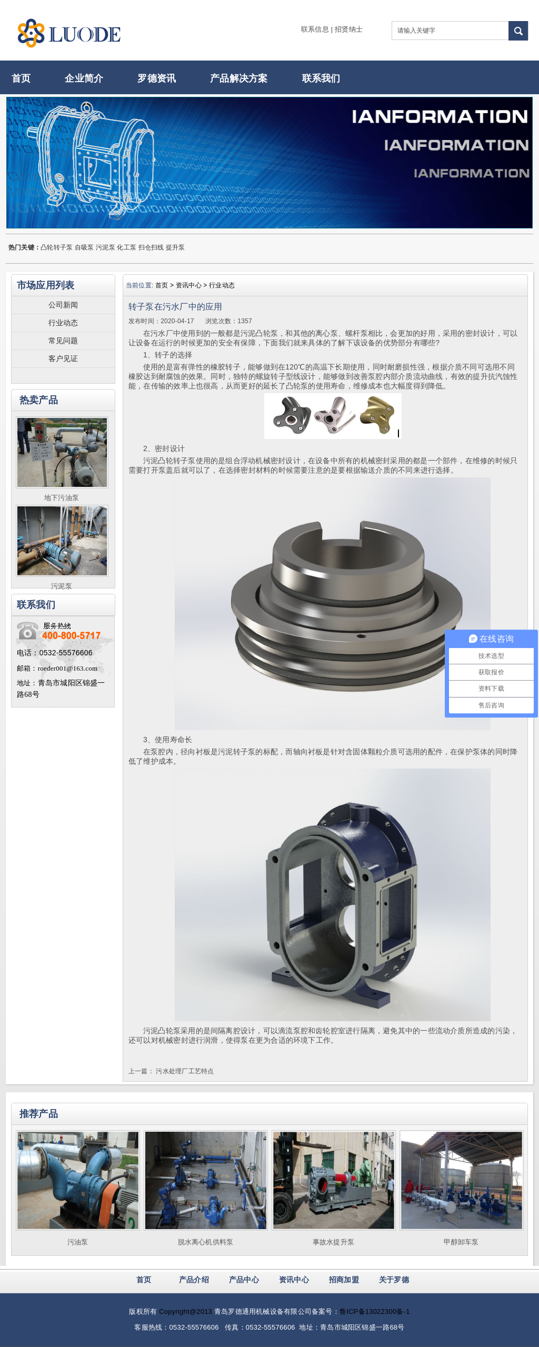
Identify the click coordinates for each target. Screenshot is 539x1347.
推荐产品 (38, 1114)
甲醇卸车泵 (461, 1242)
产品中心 (244, 1279)
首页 (21, 78)
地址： (27, 683)
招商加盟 (344, 1279)
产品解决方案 (238, 78)
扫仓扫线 (151, 247)
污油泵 (77, 1242)
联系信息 (315, 29)
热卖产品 (38, 400)
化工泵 (126, 247)
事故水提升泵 (333, 1242)
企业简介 (84, 78)
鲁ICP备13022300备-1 (375, 1311)
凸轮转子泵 (57, 247)
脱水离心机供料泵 (206, 1242)
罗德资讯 (156, 78)
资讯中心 (294, 1279)
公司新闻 (63, 305)
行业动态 (63, 322)
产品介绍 (194, 1279)
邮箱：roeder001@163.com (57, 668)
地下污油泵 (61, 498)
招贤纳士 (349, 29)
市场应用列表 (45, 285)
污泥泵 (105, 247)
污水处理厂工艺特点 (185, 1071)
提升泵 (175, 247)
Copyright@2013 (185, 1311)
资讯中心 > (192, 285)
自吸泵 (84, 247)
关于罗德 (394, 1279)
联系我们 (321, 78)
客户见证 (63, 358)
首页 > (165, 285)
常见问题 (63, 340)
